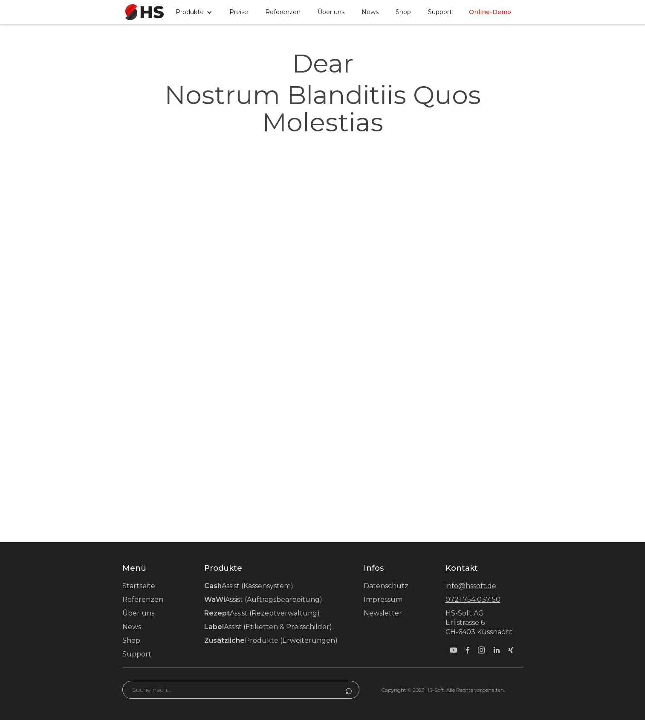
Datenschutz (386, 586)
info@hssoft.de (470, 586)
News (370, 12)
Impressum (383, 599)
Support (136, 654)
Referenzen (283, 12)
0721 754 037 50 (472, 599)
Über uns (331, 12)
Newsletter (383, 613)
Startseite (138, 586)
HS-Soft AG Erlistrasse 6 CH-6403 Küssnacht (479, 622)
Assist (248, 586)
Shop (403, 12)
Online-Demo (490, 12)
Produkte (271, 640)
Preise (238, 12)
